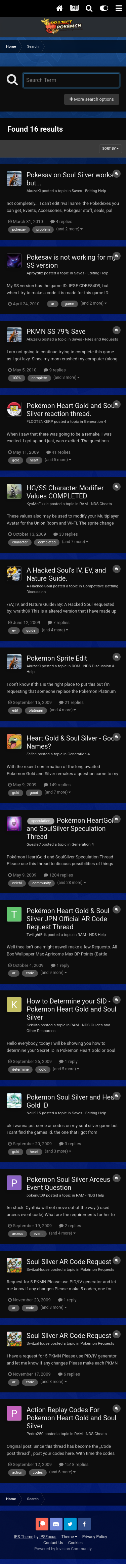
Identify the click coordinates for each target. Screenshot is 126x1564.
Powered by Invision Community (63, 1549)
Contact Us (53, 1542)
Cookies (75, 1542)
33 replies (65, 534)
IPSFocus (47, 1536)
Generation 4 (95, 421)
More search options (92, 99)
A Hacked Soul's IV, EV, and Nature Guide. (66, 574)
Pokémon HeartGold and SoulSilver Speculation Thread (72, 828)
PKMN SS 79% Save (56, 331)
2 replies (70, 1225)
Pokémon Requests (97, 1269)
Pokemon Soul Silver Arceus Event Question (68, 1183)
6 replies (69, 1374)
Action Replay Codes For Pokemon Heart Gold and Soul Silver (71, 1418)
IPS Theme (23, 1536)
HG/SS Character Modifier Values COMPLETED (65, 492)
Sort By (110, 148)
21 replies (71, 702)
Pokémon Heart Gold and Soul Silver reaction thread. (71, 410)
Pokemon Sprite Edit (57, 658)
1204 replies (58, 875)
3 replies (70, 1143)
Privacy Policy (94, 1536)
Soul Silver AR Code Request (69, 1262)
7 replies (59, 622)
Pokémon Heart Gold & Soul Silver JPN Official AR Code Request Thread (68, 919)
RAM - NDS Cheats (95, 503)
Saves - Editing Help (89, 190)
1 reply (60, 965)
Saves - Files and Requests (95, 339)
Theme (69, 1536)
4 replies (61, 221)
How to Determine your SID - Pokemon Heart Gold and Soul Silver (71, 1009)
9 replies (55, 369)
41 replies (58, 452)
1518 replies (73, 1464)
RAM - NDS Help (92, 934)
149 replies (57, 784)
